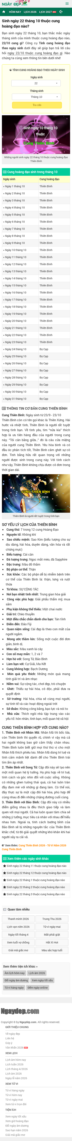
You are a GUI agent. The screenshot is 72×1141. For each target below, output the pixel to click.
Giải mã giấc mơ (18, 950)
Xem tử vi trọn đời (15, 1104)
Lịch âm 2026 (37, 973)
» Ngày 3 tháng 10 (14, 200)
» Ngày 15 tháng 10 (14, 285)
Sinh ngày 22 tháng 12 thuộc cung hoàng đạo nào (34, 873)
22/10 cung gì (12, 43)
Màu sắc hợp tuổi (52, 950)
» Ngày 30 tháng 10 (14, 391)
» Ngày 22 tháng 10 (14, 335)
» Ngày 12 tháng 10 (14, 264)
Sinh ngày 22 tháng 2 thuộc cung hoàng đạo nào (34, 887)
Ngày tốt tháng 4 (18, 934)
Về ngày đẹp (12, 1034)
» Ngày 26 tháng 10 (14, 363)
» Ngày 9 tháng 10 (14, 243)
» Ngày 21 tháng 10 (14, 328)
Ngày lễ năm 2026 (16, 1078)
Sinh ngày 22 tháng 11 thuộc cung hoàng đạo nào (34, 866)
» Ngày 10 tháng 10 (14, 250)
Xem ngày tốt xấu (42, 980)
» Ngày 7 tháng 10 (14, 228)
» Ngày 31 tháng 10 (14, 398)
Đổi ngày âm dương (16, 980)
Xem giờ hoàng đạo (17, 1121)
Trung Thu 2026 (51, 919)
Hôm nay (15, 12)
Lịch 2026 (30, 12)
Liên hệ (9, 1038)
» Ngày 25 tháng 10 (14, 356)
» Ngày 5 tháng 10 (14, 214)
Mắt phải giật (52, 934)
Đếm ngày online (38, 987)
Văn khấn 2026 (16, 1047)
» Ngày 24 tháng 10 (14, 349)
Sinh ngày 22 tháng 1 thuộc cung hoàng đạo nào (34, 880)
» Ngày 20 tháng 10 (14, 321)
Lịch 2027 (47, 12)
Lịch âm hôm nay (15, 1060)
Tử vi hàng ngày (14, 987)
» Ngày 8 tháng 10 (14, 236)
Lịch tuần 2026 (14, 1064)
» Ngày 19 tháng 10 (14, 313)
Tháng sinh (36, 91)
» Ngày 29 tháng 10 (14, 384)
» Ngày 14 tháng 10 (14, 278)
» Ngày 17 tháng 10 (14, 299)
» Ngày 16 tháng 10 (14, 292)
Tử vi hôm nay (13, 1095)
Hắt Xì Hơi (52, 942)
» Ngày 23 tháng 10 (14, 342)
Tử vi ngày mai (52, 926)
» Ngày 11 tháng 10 (14, 257)
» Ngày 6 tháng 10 (14, 221)
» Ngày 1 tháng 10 (14, 186)
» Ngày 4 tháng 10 (14, 207)
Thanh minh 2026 (18, 919)
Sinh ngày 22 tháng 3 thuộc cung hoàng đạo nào (34, 894)
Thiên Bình (46, 186)
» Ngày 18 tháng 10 (14, 306)
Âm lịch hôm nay (15, 973)
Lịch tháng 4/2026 (16, 1069)
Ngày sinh (37, 77)
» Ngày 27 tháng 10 (14, 370)
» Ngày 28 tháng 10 (14, 377)
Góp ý (8, 1043)
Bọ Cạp (44, 349)
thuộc (40, 134)
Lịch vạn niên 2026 (18, 926)
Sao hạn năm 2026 (16, 1130)
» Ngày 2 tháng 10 (14, 193)
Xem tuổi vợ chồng (18, 942)
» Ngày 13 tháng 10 (14, 271)
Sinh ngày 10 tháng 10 (40, 128)
